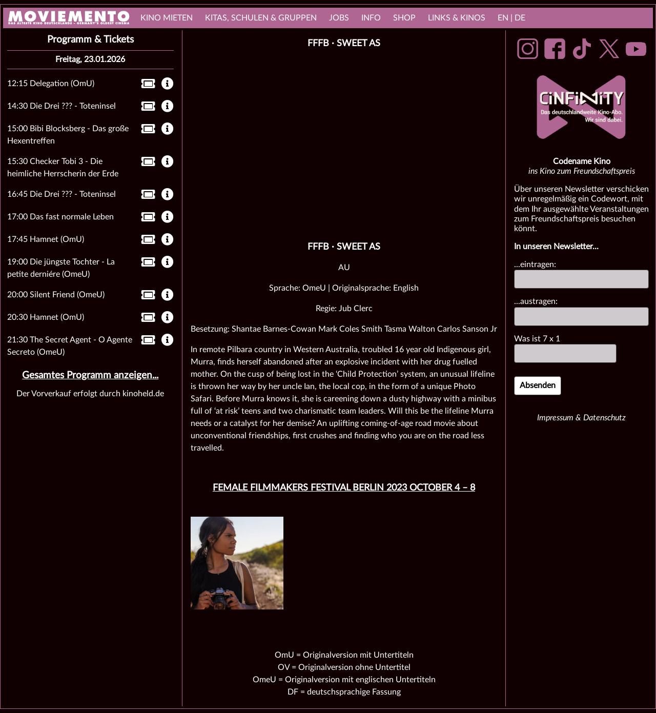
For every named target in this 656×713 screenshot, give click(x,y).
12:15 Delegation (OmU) (50, 83)
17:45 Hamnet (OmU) (45, 239)
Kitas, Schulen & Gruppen (261, 18)
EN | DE (511, 18)
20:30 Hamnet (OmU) (45, 317)
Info (371, 18)
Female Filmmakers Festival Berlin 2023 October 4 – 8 (344, 488)
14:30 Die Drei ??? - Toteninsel (61, 106)
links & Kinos (456, 18)
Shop (404, 18)
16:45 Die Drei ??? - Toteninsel (61, 194)
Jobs (339, 18)
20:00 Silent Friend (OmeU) (56, 295)
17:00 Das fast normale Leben (60, 217)
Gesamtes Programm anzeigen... (90, 375)
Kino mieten (166, 18)
